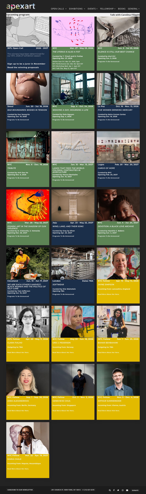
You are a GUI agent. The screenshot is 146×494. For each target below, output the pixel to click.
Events (93, 8)
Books (122, 8)
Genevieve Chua (61, 401)
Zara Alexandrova (18, 401)
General (134, 8)
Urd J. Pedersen (62, 343)
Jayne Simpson (106, 285)
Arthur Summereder (109, 401)
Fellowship (108, 8)
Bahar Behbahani (108, 344)
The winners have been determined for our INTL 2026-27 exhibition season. (25, 56)
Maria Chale (14, 459)
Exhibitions (77, 8)
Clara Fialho (14, 344)
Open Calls (59, 8)
